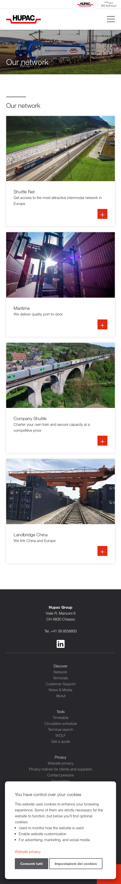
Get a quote (60, 741)
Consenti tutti (31, 863)
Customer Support (60, 684)
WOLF (60, 735)
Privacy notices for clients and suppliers (60, 769)
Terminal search (60, 729)
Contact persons (60, 775)
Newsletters (60, 781)
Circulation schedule (60, 723)
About (60, 695)
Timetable (61, 717)
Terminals (60, 678)
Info (60, 171)
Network (60, 672)
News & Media (60, 689)
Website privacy (60, 763)
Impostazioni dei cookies (76, 863)
